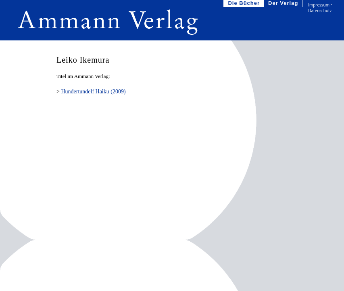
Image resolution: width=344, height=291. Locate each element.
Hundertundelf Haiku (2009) (93, 92)
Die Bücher (244, 3)
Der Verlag (284, 3)
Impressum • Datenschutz (320, 7)
